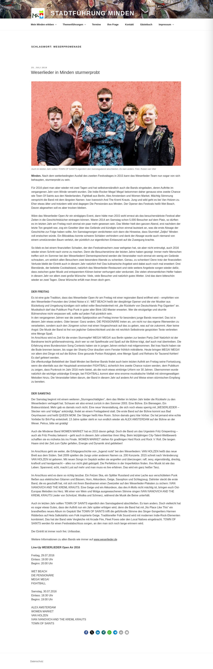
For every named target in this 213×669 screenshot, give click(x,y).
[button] (86, 632)
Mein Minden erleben (44, 24)
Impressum (166, 24)
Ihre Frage (113, 24)
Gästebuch (146, 24)
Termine (96, 24)
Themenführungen (74, 24)
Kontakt (129, 24)
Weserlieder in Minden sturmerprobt (65, 72)
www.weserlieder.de (105, 539)
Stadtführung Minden (92, 13)
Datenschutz (36, 661)
